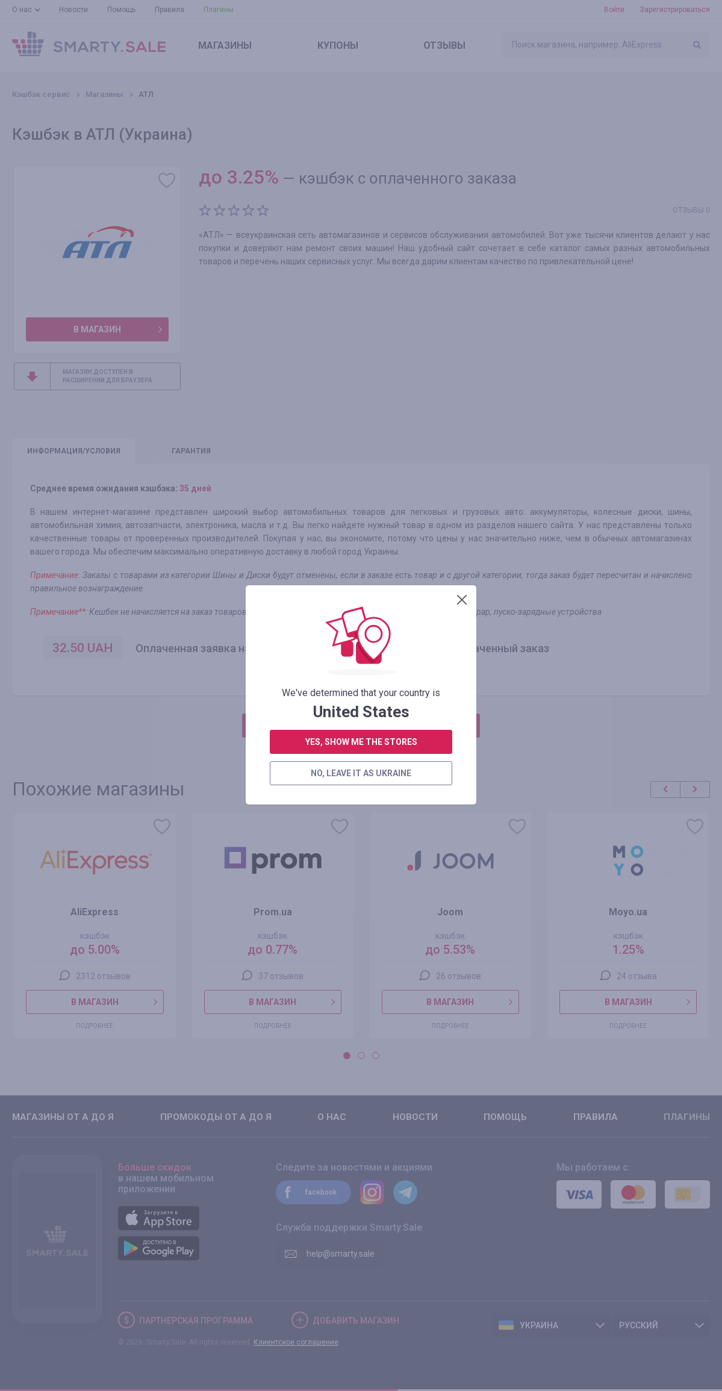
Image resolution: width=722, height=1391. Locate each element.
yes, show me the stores (361, 318)
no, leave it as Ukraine (361, 349)
